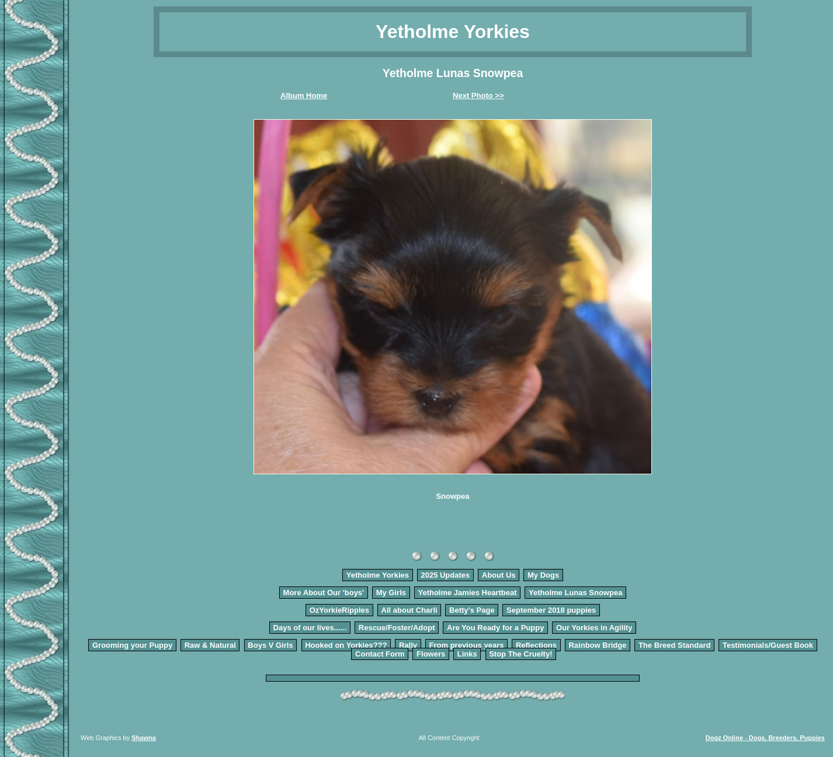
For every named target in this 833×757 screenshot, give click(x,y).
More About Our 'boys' (324, 592)
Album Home (303, 95)
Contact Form (380, 654)
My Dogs (543, 575)
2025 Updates (445, 575)
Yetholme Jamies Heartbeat (467, 592)
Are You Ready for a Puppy (495, 627)
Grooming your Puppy (132, 645)
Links (467, 654)
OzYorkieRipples (339, 610)
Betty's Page (472, 610)
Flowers (430, 654)
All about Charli (409, 610)
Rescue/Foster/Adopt (397, 627)
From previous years (466, 645)
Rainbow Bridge (597, 645)
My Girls (391, 592)
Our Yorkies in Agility (594, 627)
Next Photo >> (478, 95)
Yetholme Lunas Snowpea (575, 592)
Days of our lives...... (310, 627)
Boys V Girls (270, 645)
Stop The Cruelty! (520, 654)
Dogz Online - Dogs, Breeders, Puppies (765, 737)
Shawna (143, 737)
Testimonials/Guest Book (768, 645)
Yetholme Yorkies (377, 575)
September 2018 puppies (551, 610)
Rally (408, 645)
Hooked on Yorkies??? (346, 645)
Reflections (536, 645)
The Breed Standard (674, 645)
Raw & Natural (210, 645)
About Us (499, 575)
